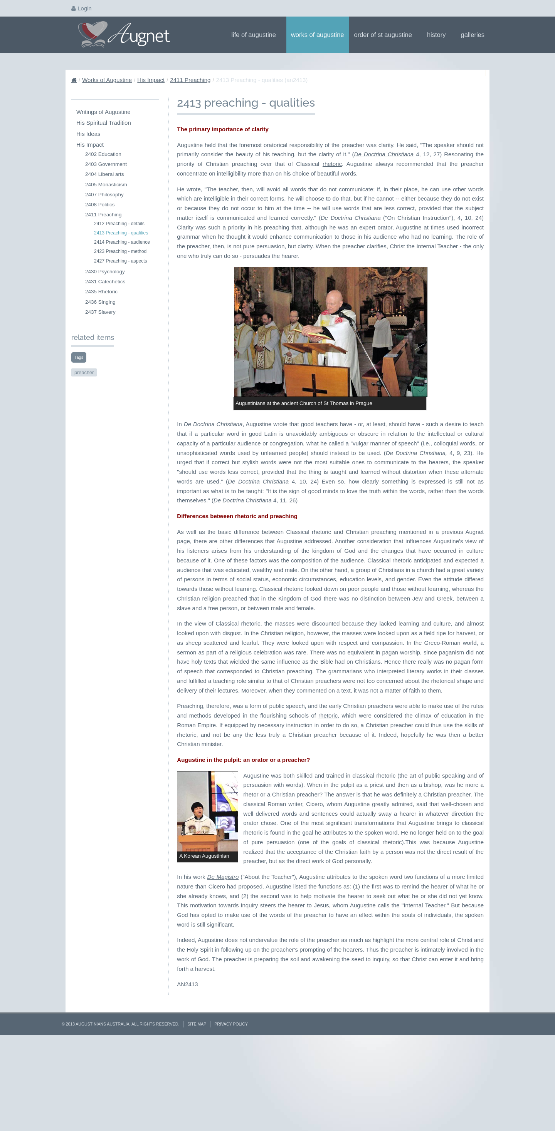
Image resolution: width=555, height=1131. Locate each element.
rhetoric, (328, 715)
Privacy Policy (231, 1109)
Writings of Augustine (103, 112)
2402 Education (103, 154)
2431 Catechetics (105, 281)
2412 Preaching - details (119, 223)
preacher (84, 372)
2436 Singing (100, 302)
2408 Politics (100, 204)
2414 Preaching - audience (122, 242)
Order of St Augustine (385, 34)
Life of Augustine (256, 34)
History (439, 34)
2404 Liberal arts (104, 174)
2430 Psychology (105, 271)
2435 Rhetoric (101, 291)
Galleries (475, 34)
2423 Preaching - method (120, 251)
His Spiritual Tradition (103, 122)
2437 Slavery (100, 312)
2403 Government (106, 164)
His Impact (151, 80)
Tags (78, 357)
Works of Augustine (317, 34)
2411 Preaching (190, 80)
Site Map (196, 1109)
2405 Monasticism (106, 184)
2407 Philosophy (104, 194)
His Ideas (88, 133)
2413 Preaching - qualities (121, 233)
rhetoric (332, 164)
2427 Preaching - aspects (120, 261)
